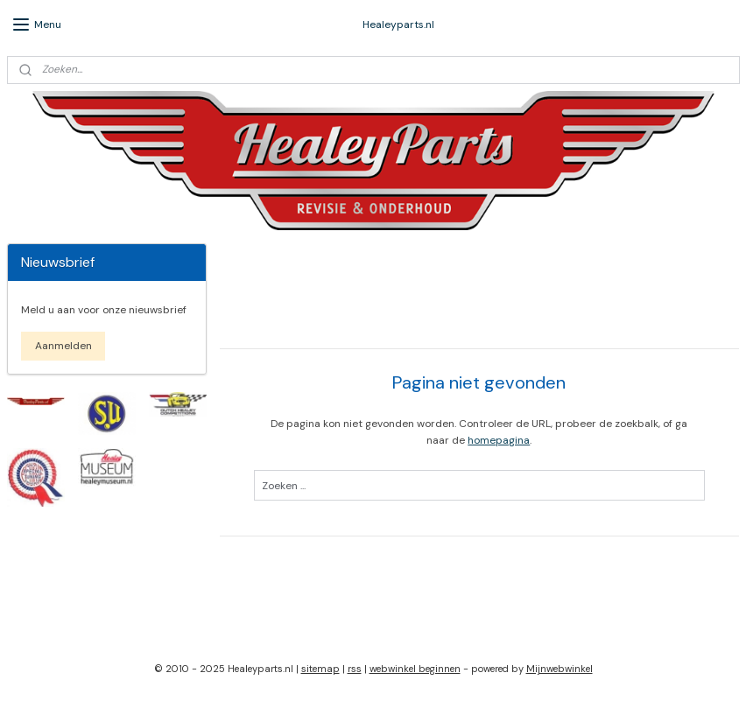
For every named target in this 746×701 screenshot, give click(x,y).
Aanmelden (63, 346)
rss (355, 668)
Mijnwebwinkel (559, 668)
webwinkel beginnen (415, 668)
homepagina (499, 440)
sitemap (320, 668)
